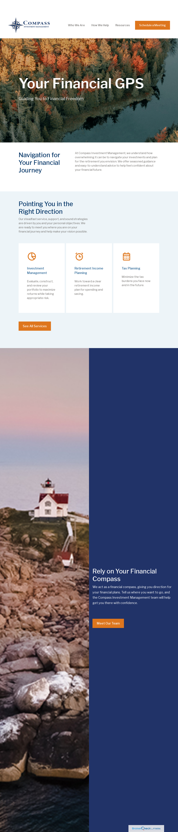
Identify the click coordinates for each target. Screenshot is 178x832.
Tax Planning (131, 256)
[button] (76, 13)
